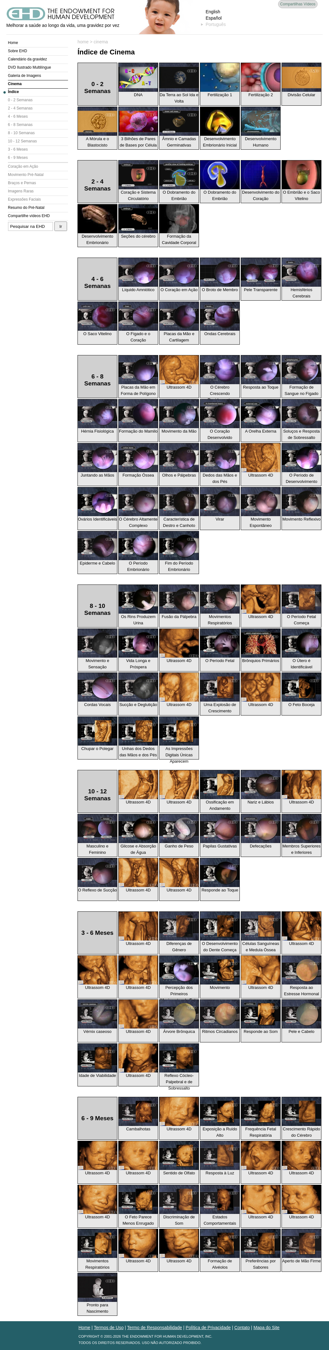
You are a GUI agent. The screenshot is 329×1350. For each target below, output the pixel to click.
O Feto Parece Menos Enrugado (138, 1205)
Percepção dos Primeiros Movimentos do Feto (179, 977)
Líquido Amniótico (138, 275)
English (213, 11)
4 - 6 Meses (18, 116)
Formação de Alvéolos (219, 1249)
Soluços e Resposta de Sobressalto (301, 419)
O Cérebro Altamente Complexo (138, 507)
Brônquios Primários (260, 646)
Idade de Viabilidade (97, 1061)
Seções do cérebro (138, 221)
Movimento (219, 973)
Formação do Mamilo (138, 416)
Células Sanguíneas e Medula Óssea (260, 932)
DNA (138, 80)
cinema (101, 41)
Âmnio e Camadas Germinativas (179, 127)
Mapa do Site (266, 1327)
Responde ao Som (260, 1017)
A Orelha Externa (260, 416)
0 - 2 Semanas (20, 100)
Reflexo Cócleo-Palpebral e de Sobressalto (179, 1065)
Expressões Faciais (24, 199)
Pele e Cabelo (301, 1017)
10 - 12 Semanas (22, 141)
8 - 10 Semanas (21, 133)
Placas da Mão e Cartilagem (179, 322)
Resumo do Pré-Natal (26, 207)
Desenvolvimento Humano (260, 127)
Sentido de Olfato (179, 1158)
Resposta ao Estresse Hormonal (301, 976)
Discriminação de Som (179, 1205)
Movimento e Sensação (97, 649)
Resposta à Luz (219, 1158)
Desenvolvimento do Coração (260, 180)
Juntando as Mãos (97, 460)
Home (13, 43)
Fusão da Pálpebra (179, 602)
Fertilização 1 (219, 80)
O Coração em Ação (179, 275)
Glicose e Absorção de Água (138, 834)
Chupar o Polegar (97, 734)
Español (214, 18)
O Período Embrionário (138, 551)
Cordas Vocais (97, 690)
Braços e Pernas (22, 183)
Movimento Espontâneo (260, 507)
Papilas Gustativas (219, 831)
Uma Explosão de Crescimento (219, 693)
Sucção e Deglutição (138, 690)
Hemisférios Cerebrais (301, 278)
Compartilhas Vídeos (297, 4)
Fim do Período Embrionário (179, 551)
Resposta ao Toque (260, 372)
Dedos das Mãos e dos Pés (219, 463)
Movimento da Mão (179, 416)
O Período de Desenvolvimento (301, 463)
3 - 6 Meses (18, 149)
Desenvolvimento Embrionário (97, 224)
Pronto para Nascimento (97, 1293)
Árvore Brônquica (179, 1017)
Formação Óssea (138, 460)
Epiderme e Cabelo (97, 548)
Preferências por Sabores (260, 1249)
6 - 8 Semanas (20, 124)
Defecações (260, 831)
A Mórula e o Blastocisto (97, 127)
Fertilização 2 (260, 80)
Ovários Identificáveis (97, 504)
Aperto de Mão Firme (301, 1246)
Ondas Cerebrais (219, 319)
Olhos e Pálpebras (179, 460)
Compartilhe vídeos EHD (29, 216)
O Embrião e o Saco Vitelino (301, 180)
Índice (13, 92)
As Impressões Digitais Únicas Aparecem (179, 738)
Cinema (15, 84)
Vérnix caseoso (97, 1017)
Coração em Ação (23, 166)
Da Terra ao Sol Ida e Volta (179, 83)
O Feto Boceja (301, 690)
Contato (242, 1327)
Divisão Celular (301, 80)
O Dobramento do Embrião (179, 180)
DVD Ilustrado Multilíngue (29, 67)
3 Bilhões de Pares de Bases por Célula (138, 127)
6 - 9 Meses (18, 157)
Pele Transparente (260, 275)
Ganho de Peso (179, 831)
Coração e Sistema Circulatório (138, 180)
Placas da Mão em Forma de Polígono (138, 375)
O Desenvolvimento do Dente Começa (219, 932)
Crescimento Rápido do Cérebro (301, 1117)
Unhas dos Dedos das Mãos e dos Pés (138, 737)
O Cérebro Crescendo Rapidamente (219, 376)
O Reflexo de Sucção (97, 875)
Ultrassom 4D (179, 372)
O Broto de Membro (219, 275)
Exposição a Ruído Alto (219, 1117)
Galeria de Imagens (24, 75)
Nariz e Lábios (260, 787)
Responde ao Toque (219, 875)
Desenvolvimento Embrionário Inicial (219, 127)
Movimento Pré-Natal (26, 174)
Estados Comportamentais (219, 1205)
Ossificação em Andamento (219, 790)
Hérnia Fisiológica (97, 416)
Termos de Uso (109, 1327)
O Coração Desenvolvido (219, 419)
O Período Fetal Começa (301, 605)
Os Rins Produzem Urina (138, 605)
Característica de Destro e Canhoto (179, 507)
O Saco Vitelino (97, 319)
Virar (219, 504)
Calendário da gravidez (27, 59)
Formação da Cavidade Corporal (179, 224)
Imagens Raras (21, 191)
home (83, 41)
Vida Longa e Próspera (138, 649)
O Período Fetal (219, 646)
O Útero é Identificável (301, 649)
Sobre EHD (17, 51)
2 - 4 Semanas (20, 108)
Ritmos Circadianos (219, 1017)
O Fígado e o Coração (138, 322)
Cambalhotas (138, 1114)
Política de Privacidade (208, 1327)
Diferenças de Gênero (179, 932)
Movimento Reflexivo (301, 504)
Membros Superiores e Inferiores (301, 834)
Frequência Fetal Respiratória (260, 1117)
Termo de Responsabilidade (154, 1327)
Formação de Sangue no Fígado (301, 375)
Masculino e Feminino (97, 834)
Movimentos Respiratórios (219, 605)
